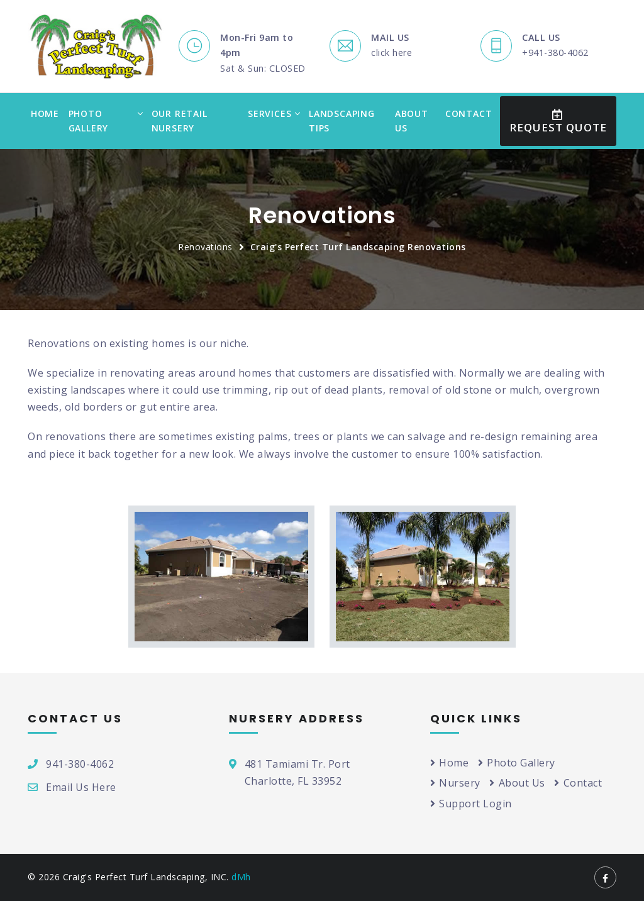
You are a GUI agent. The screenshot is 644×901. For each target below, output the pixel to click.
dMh (241, 877)
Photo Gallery (89, 121)
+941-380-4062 (555, 52)
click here (391, 52)
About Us (411, 121)
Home (45, 113)
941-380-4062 (80, 764)
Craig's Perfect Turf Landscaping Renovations (358, 247)
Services (269, 113)
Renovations (205, 247)
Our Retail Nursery (180, 121)
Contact (468, 113)
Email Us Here (81, 787)
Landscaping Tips (342, 121)
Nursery (455, 783)
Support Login (471, 803)
